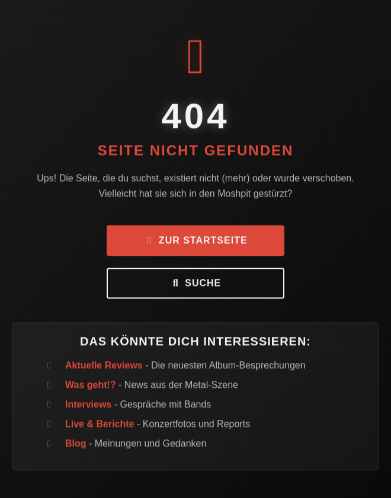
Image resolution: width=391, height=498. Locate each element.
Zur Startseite (195, 241)
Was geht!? (90, 386)
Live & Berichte (99, 425)
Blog (75, 444)
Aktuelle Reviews (104, 366)
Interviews (88, 405)
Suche (195, 284)
